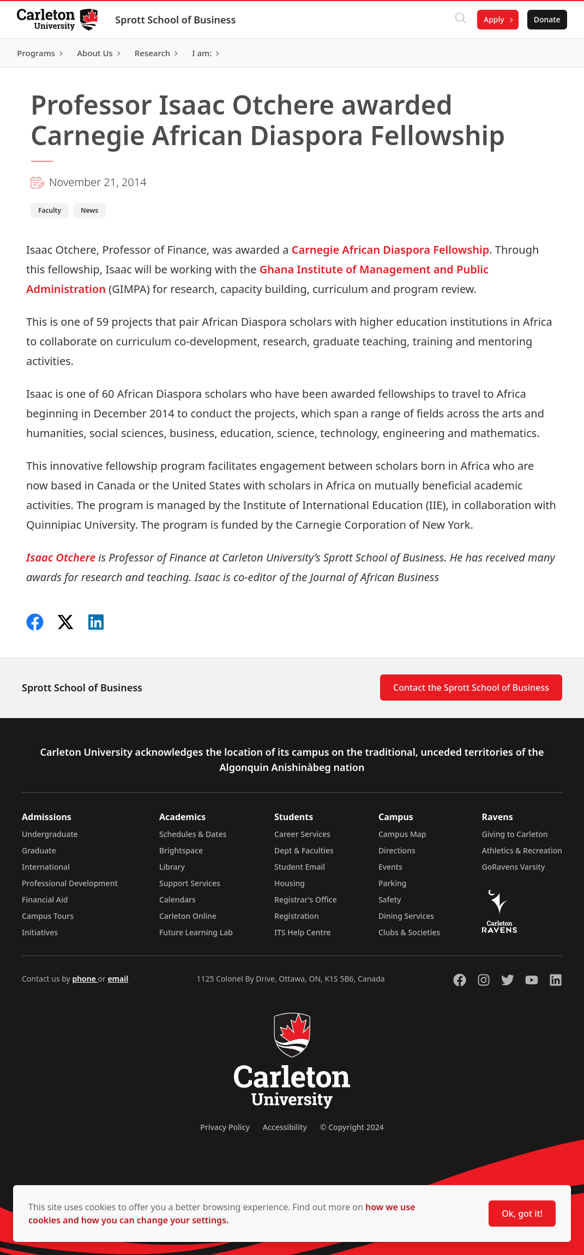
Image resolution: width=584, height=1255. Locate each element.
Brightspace (181, 850)
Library (172, 867)
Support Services (189, 883)
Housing (289, 883)
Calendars (177, 899)
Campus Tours (48, 916)
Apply (493, 19)
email (117, 978)
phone (85, 978)
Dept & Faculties (304, 850)
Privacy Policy (224, 1127)
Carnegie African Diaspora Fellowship (391, 249)
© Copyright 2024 (352, 1127)
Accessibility (285, 1127)
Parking (392, 883)
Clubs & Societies (409, 932)
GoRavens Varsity (513, 867)
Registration (296, 916)
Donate (546, 19)
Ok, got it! (522, 1214)
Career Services (302, 834)
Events (390, 867)
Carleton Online (187, 916)
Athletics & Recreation (522, 850)
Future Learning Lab (196, 932)
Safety (389, 899)
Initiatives (40, 932)
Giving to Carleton (515, 834)
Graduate (39, 850)
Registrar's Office (305, 899)
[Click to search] (460, 19)
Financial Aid (45, 899)
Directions (397, 850)
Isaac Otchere (60, 557)
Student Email (299, 867)
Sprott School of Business (176, 19)
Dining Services (406, 916)
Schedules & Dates (193, 834)
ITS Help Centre (302, 932)
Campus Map (402, 834)
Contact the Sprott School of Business (471, 688)
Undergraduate (50, 834)
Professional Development (70, 883)
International (46, 867)
